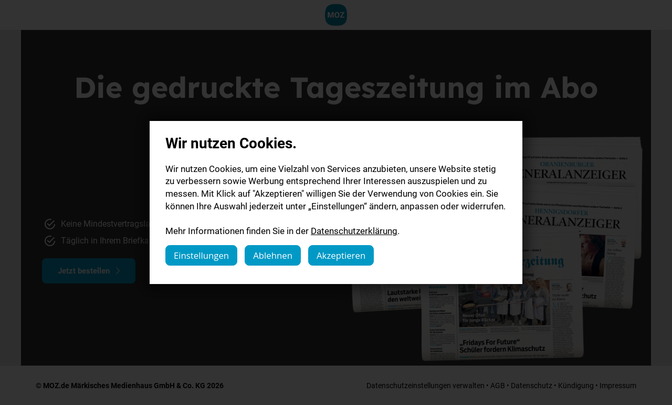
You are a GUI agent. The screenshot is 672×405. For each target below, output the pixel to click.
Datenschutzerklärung (354, 231)
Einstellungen (201, 255)
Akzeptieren (341, 255)
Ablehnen (272, 255)
